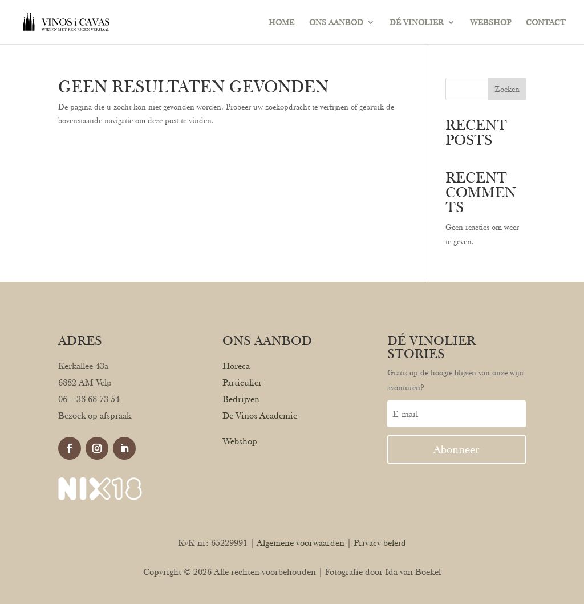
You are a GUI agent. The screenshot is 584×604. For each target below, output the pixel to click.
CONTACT (546, 22)
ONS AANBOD (336, 22)
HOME (281, 22)
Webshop (239, 441)
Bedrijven (240, 399)
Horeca (236, 365)
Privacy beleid (380, 542)
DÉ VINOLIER (417, 22)
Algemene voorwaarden (300, 542)
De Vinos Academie (259, 415)
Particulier (242, 382)
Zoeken (507, 89)
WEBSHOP (490, 22)
